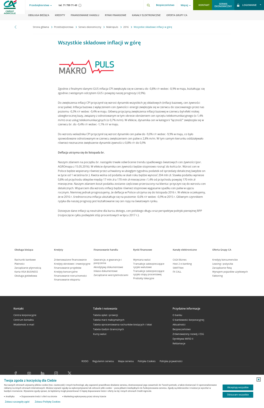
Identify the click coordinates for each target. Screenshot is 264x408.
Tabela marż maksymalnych (108, 319)
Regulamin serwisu (103, 361)
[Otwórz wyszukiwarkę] (148, 5)
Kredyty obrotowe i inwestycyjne (72, 263)
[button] (258, 379)
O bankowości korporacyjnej (188, 319)
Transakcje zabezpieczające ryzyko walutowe (148, 265)
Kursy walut (99, 334)
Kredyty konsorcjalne (66, 271)
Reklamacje (179, 343)
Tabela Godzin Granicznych (108, 329)
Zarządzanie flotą (222, 267)
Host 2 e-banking (182, 263)
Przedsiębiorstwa (64, 27)
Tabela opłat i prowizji (105, 315)
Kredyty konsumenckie (225, 259)
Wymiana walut (142, 259)
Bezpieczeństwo (165, 5)
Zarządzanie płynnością (27, 267)
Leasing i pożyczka (222, 263)
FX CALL (177, 271)
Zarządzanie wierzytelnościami (111, 275)
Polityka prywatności (171, 361)
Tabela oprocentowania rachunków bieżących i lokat (122, 324)
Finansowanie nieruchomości (70, 275)
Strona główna (41, 27)
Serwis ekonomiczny (90, 27)
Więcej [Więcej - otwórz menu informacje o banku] (184, 5)
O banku (177, 315)
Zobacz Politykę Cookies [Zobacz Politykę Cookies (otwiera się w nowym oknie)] (47, 401)
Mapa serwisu (126, 361)
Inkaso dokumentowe (106, 271)
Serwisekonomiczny (223, 5)
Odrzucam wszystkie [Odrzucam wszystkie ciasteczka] (238, 394)
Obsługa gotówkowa (25, 275)
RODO (84, 361)
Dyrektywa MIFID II (183, 338)
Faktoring (217, 275)
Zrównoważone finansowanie (70, 259)
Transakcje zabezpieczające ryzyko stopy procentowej (148, 272)
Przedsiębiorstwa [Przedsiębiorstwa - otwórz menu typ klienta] (39, 5)
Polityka (147, 361)
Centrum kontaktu (23, 319)
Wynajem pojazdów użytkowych (230, 271)
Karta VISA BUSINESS (26, 271)
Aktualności (179, 324)
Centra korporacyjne (24, 315)
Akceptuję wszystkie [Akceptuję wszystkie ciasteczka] (238, 387)
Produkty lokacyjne (143, 278)
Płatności (19, 263)
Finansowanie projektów (67, 267)
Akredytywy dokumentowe (108, 267)
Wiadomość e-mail (23, 324)
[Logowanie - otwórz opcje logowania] (249, 5)
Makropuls (112, 27)
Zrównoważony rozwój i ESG (188, 334)
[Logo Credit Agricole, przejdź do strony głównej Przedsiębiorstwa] (12, 10)
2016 (126, 27)
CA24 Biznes (180, 259)
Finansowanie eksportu (67, 279)
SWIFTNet (178, 267)
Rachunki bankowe (25, 259)
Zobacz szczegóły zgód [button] (17, 401)
